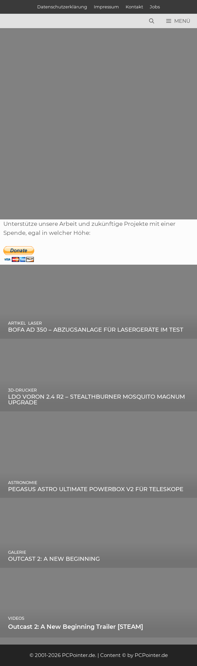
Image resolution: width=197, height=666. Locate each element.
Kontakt (134, 6)
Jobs (155, 6)
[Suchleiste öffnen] (151, 21)
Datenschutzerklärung (62, 6)
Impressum (106, 6)
